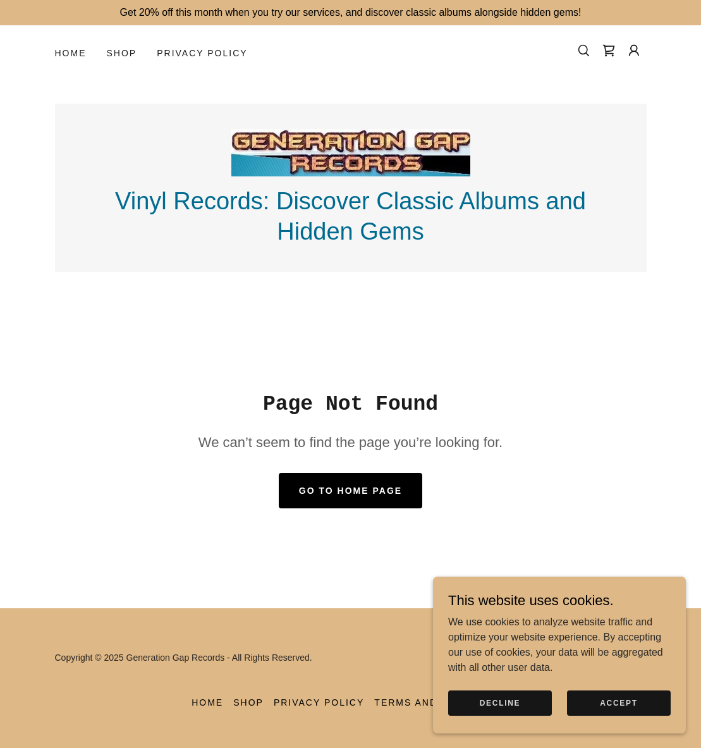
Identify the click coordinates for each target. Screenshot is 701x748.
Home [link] (71, 53)
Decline (500, 720)
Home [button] (207, 702)
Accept (619, 720)
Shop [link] (122, 53)
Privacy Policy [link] (202, 53)
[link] (608, 50)
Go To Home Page (350, 491)
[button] (634, 50)
